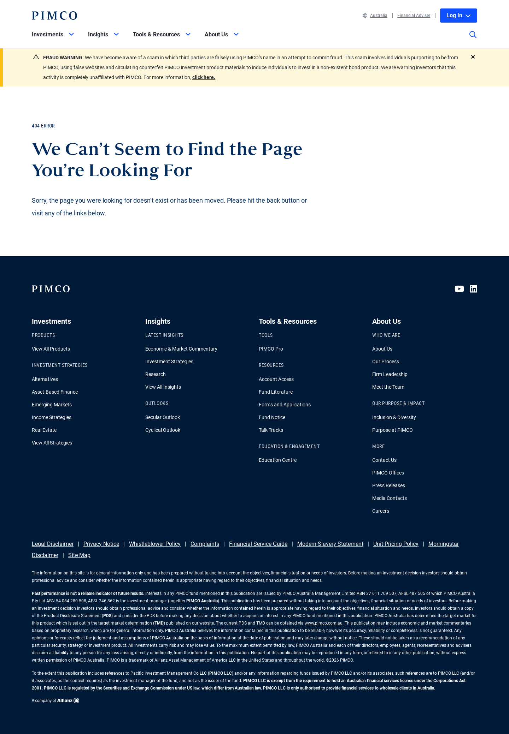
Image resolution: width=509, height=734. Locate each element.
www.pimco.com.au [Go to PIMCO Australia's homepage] (324, 623)
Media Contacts (389, 498)
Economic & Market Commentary (181, 349)
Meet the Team (388, 387)
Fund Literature (276, 392)
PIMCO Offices (388, 473)
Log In (458, 15)
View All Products (51, 349)
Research (155, 374)
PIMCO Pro (271, 349)
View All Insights (163, 387)
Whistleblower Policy (155, 544)
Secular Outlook (162, 417)
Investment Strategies (169, 361)
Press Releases (388, 485)
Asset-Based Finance (55, 392)
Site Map (79, 555)
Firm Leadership (390, 374)
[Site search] (473, 39)
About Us (382, 349)
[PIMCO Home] (54, 15)
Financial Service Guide (258, 544)
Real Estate (44, 430)
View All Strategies (52, 443)
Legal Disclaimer (53, 544)
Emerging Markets (52, 404)
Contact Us (384, 460)
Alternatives (45, 379)
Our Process (385, 361)
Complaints (205, 544)
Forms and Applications (285, 404)
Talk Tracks (271, 430)
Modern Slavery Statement (330, 544)
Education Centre (278, 460)
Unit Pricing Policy (396, 544)
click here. (203, 77)
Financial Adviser (413, 15)
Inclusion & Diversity (394, 417)
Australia (375, 15)
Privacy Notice (101, 544)
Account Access (276, 379)
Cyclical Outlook (162, 430)
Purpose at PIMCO (392, 430)
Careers (380, 511)
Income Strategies (51, 417)
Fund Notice (272, 417)
